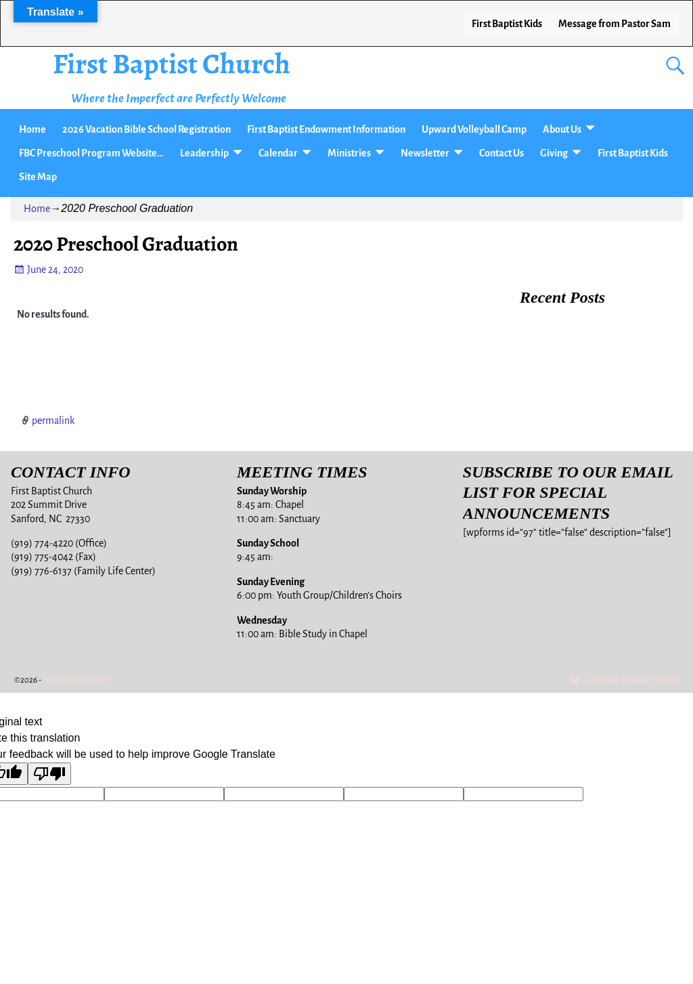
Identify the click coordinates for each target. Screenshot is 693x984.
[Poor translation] (49, 774)
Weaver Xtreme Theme (633, 680)
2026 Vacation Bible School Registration (146, 129)
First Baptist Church (171, 63)
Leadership (204, 153)
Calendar (278, 153)
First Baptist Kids (507, 23)
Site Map (38, 176)
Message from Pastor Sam (614, 23)
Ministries (349, 153)
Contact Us (501, 153)
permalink (53, 420)
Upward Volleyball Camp (474, 129)
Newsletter (425, 153)
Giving (554, 153)
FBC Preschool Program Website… (91, 153)
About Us (562, 129)
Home (32, 129)
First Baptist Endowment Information (326, 129)
